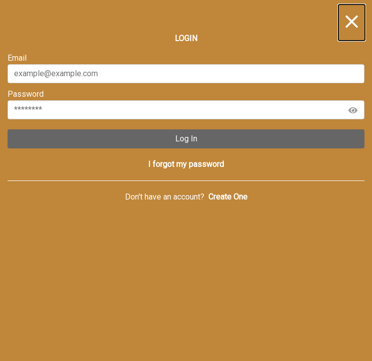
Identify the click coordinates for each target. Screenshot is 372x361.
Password (186, 104)
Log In (186, 138)
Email (186, 68)
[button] (351, 22)
